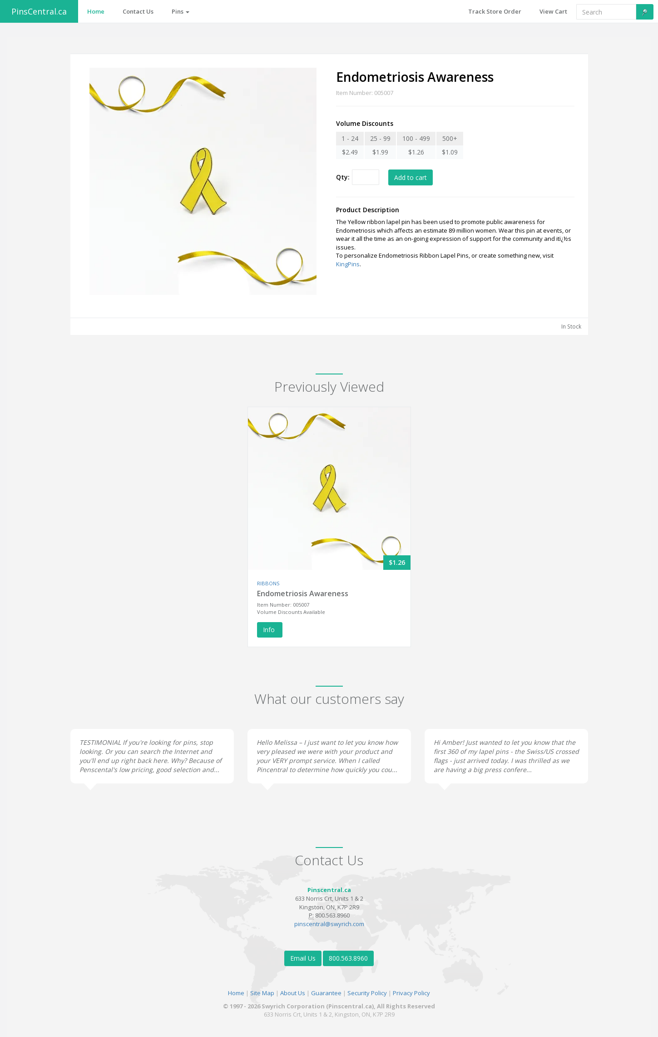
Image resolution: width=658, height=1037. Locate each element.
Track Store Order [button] (494, 11)
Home (236, 993)
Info (270, 629)
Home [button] (95, 11)
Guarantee (326, 993)
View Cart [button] (553, 11)
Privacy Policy (411, 993)
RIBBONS (268, 583)
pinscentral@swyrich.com (329, 924)
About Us (292, 993)
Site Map (262, 993)
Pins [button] (180, 11)
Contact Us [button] (138, 11)
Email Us (303, 958)
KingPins (348, 264)
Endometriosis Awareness (302, 593)
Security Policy (367, 993)
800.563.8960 (348, 958)
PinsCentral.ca (39, 11)
